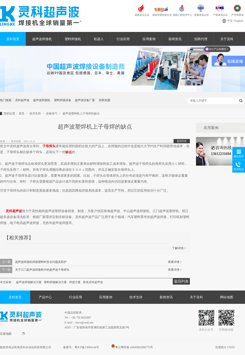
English (238, 20)
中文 (230, 20)
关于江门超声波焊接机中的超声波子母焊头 (42, 269)
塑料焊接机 (73, 39)
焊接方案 (75, 282)
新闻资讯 (175, 39)
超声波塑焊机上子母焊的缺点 (81, 113)
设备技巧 (52, 113)
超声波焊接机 (42, 39)
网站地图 (226, 297)
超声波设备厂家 (85, 100)
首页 (22, 113)
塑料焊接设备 (62, 100)
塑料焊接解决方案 (55, 282)
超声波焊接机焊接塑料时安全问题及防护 (41, 261)
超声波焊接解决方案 (29, 282)
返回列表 (182, 141)
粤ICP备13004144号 (87, 347)
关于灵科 (196, 297)
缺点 (68, 152)
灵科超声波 (22, 100)
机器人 (99, 39)
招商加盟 (104, 100)
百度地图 (12, 333)
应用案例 (149, 39)
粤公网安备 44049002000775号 (132, 347)
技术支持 (35, 113)
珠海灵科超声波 (93, 282)
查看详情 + (175, 261)
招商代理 (200, 39)
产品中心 (45, 297)
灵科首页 (12, 39)
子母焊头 (49, 146)
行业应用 (123, 39)
